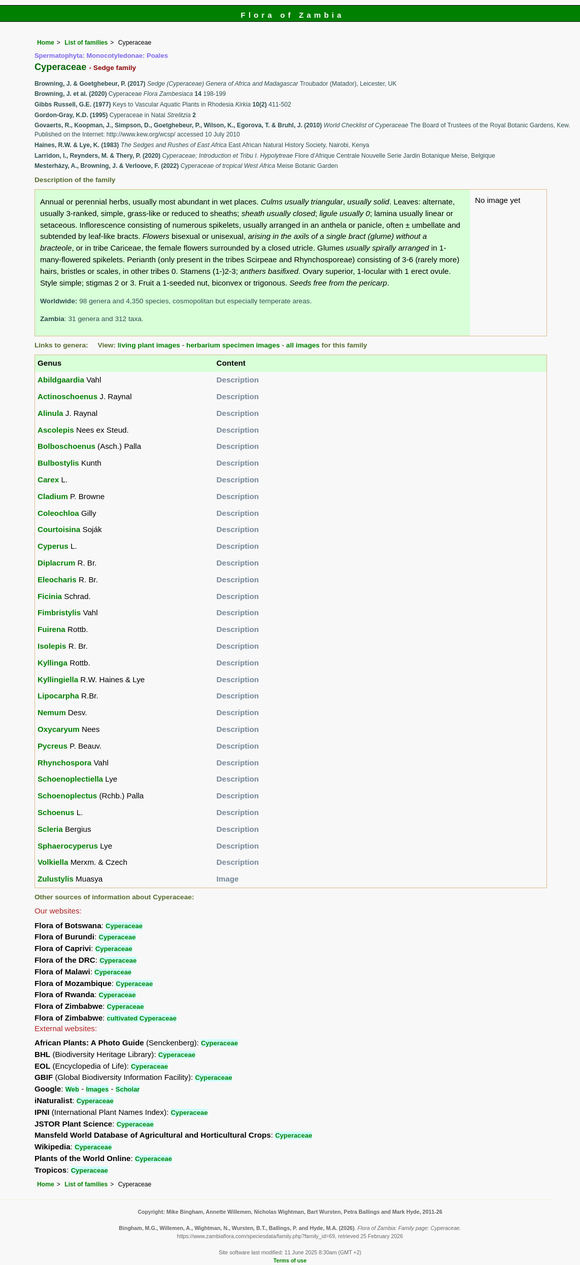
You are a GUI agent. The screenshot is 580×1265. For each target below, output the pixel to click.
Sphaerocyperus (68, 845)
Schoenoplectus (67, 795)
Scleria (50, 829)
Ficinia (50, 596)
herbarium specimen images (233, 345)
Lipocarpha (58, 695)
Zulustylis (56, 878)
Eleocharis (57, 579)
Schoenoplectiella (70, 779)
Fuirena (51, 629)
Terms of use (290, 1260)
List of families (86, 42)
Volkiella (53, 862)
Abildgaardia (61, 379)
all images (303, 345)
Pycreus (52, 746)
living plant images (149, 345)
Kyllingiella (58, 679)
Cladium (53, 496)
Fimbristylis (59, 612)
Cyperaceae (124, 926)
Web (72, 1089)
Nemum (52, 712)
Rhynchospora (64, 762)
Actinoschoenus (67, 396)
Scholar (128, 1089)
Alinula (50, 413)
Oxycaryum (59, 729)
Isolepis (52, 646)
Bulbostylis (58, 463)
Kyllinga (52, 662)
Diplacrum (56, 562)
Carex (48, 479)
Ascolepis (56, 430)
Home (45, 42)
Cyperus (53, 546)
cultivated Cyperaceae (142, 1018)
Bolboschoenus (66, 446)
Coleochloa (58, 513)
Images (97, 1089)
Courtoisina (59, 529)
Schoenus (56, 812)
